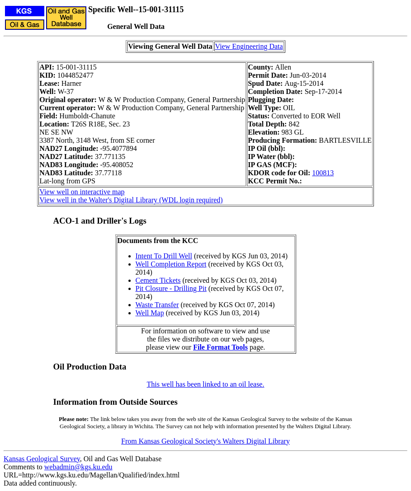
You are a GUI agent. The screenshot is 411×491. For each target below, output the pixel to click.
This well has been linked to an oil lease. (206, 384)
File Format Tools (220, 347)
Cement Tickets (158, 280)
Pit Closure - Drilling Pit (171, 288)
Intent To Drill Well (164, 256)
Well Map (150, 313)
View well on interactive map (81, 192)
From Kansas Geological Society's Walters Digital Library (205, 441)
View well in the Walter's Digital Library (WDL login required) (130, 200)
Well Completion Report (171, 264)
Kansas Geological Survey (42, 459)
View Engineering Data (249, 46)
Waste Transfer (157, 305)
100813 (323, 173)
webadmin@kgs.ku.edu (78, 467)
